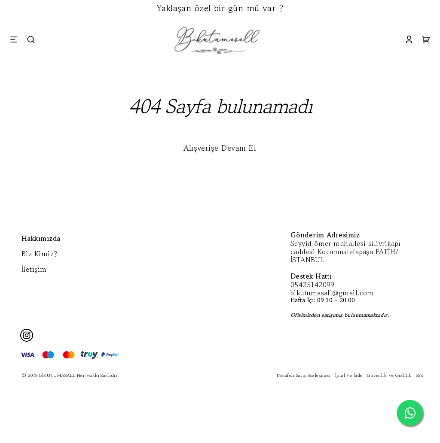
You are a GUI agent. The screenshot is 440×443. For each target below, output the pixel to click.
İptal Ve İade (349, 375)
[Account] (409, 39)
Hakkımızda (41, 238)
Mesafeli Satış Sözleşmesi (304, 375)
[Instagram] (26, 335)
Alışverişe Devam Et (220, 147)
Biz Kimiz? (39, 254)
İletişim (34, 269)
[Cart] (426, 39)
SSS (419, 375)
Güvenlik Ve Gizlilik (389, 375)
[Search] (30, 39)
